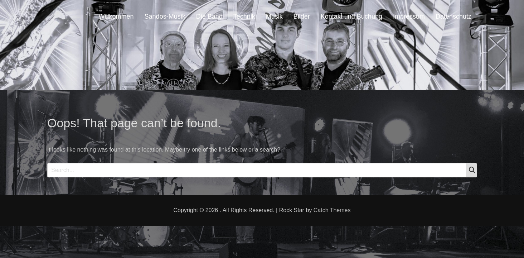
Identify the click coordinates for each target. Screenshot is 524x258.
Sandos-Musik (165, 16)
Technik (244, 16)
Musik (274, 16)
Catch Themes (332, 210)
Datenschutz (453, 16)
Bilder (301, 16)
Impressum (409, 16)
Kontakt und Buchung (351, 16)
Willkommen (116, 16)
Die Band (209, 16)
